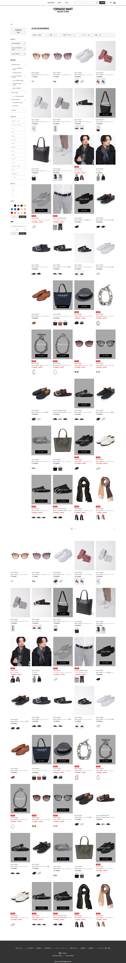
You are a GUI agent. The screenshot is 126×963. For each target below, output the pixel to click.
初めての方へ (19, 948)
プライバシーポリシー (60, 948)
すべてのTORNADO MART (17, 69)
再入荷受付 (106, 114)
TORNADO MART (15, 64)
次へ (114, 528)
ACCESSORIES (16, 43)
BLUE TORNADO (17, 88)
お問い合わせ (73, 948)
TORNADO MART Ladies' (17, 84)
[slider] (11, 226)
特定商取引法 (48, 948)
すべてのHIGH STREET (18, 96)
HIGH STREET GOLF (18, 102)
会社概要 (82, 948)
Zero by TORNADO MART (17, 48)
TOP (11, 24)
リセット (14, 216)
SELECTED (15, 105)
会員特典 (91, 948)
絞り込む (22, 216)
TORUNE (13, 110)
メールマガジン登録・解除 (103, 948)
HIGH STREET (15, 54)
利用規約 (38, 948)
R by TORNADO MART (18, 80)
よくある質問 (29, 948)
